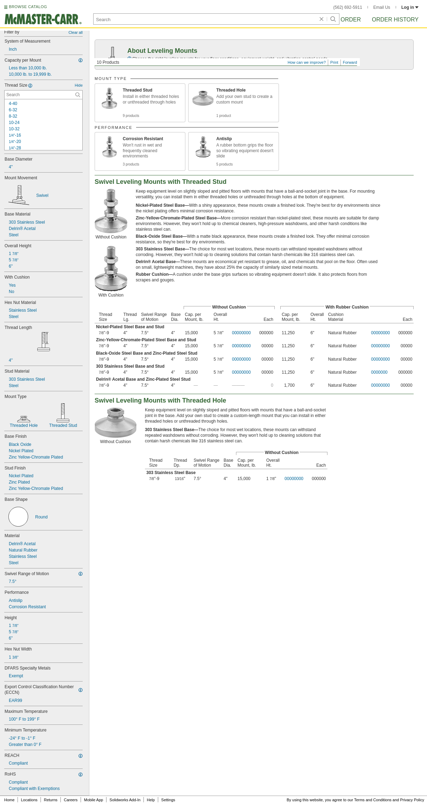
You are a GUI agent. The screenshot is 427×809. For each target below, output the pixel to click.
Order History (395, 20)
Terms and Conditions (372, 800)
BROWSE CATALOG (28, 7)
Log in (410, 7)
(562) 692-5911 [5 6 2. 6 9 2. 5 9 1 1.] (347, 7)
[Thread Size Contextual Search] (43, 94)
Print (334, 62)
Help (151, 800)
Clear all (76, 32)
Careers (70, 800)
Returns (51, 800)
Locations (29, 800)
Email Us (381, 7)
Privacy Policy (412, 800)
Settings (168, 800)
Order (350, 20)
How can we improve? (307, 62)
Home (9, 800)
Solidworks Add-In (124, 800)
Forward (350, 62)
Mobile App (93, 800)
